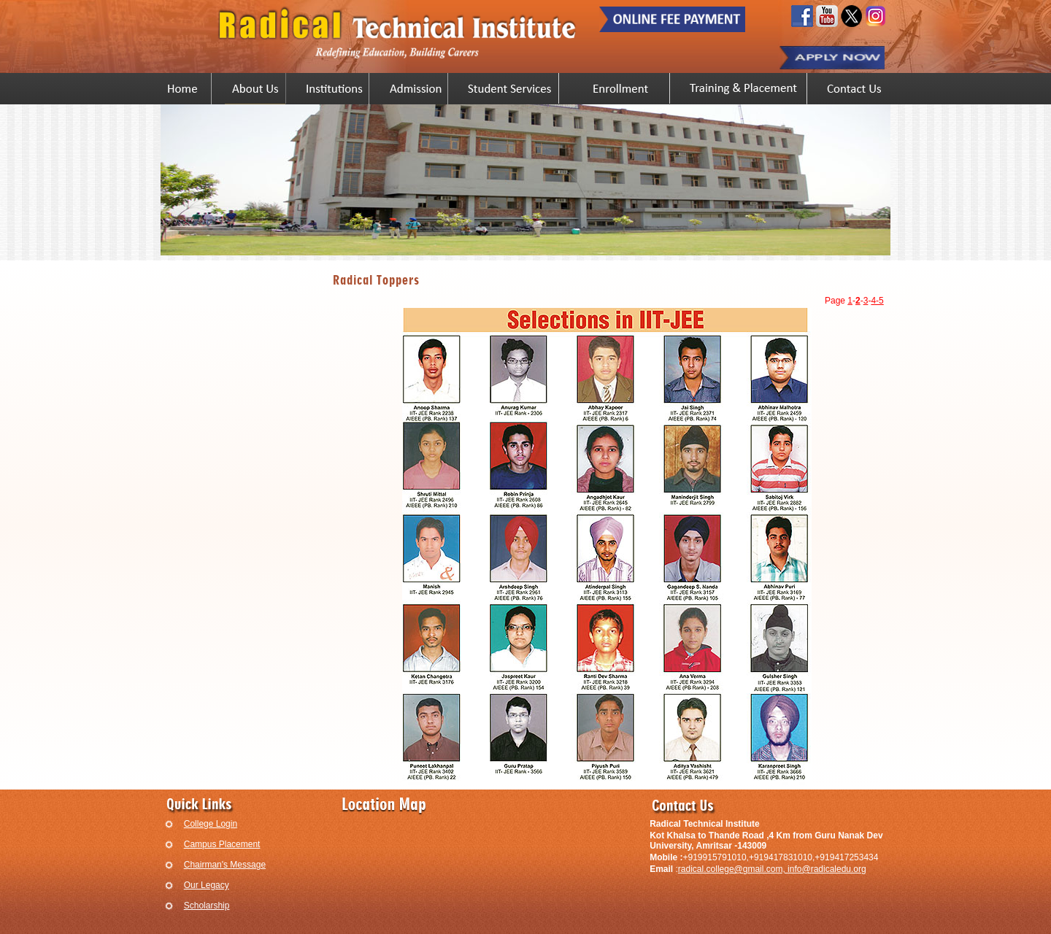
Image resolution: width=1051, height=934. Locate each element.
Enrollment (621, 88)
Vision (255, 88)
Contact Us (852, 88)
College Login (210, 824)
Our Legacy (206, 885)
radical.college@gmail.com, (733, 869)
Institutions (334, 88)
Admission (415, 88)
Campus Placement (222, 844)
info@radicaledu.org (827, 869)
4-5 (877, 301)
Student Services (510, 88)
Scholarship (207, 905)
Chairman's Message (225, 865)
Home (182, 88)
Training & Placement (745, 88)
